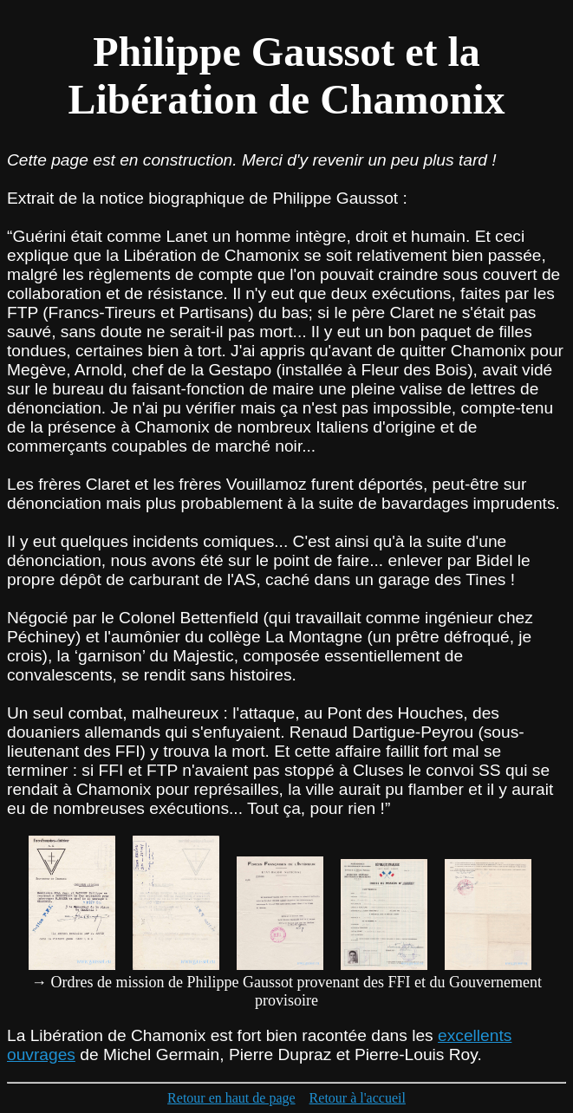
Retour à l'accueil (357, 1097)
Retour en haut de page (231, 1097)
